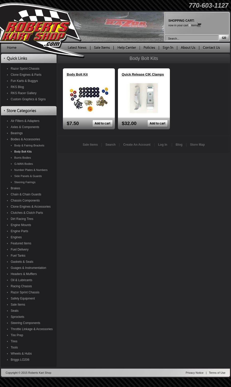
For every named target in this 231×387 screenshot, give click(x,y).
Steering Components (25, 323)
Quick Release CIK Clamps (143, 74)
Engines (16, 237)
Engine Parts (19, 231)
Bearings (17, 133)
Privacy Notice (194, 372)
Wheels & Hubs (21, 353)
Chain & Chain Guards (26, 194)
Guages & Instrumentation (28, 268)
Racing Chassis (21, 286)
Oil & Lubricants (21, 280)
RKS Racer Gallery (23, 93)
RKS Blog (17, 87)
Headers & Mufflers (24, 274)
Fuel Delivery (20, 249)
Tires (14, 341)
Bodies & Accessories (25, 139)
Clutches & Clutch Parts (27, 213)
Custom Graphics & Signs (28, 99)
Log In (162, 144)
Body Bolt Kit (77, 74)
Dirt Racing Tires (22, 219)
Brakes (15, 188)
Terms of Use (217, 372)
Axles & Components (25, 127)
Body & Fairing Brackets (29, 145)
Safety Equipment (23, 298)
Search (110, 144)
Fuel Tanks (18, 255)
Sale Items (18, 304)
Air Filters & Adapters (25, 121)
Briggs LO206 (20, 359)
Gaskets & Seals (22, 262)
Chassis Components (25, 200)
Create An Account (137, 144)
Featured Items (21, 243)
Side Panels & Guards (28, 176)
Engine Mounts (21, 225)
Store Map (197, 144)
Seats (15, 311)
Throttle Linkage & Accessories (32, 329)
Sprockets (17, 317)
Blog (179, 144)
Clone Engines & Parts (26, 75)
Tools (14, 347)
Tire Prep (17, 335)
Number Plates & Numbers (31, 169)
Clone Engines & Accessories (31, 206)
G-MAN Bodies (23, 163)
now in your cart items (183, 23)
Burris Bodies (22, 157)
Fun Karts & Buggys (24, 81)
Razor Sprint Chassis (25, 68)
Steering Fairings (24, 182)
